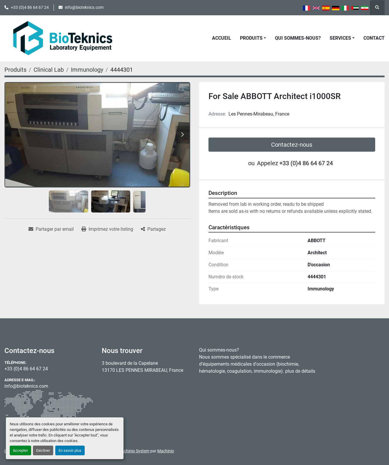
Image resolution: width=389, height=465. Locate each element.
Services (340, 38)
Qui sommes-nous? (298, 38)
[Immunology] (87, 69)
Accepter (20, 450)
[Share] (153, 229)
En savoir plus (70, 450)
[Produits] (15, 69)
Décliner (43, 450)
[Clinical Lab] (49, 69)
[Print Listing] (107, 229)
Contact (374, 38)
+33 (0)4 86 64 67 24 (30, 7)
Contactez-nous (291, 144)
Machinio (165, 451)
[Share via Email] (51, 229)
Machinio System (133, 451)
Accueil (221, 38)
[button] (253, 38)
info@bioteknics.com (84, 7)
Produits (251, 38)
